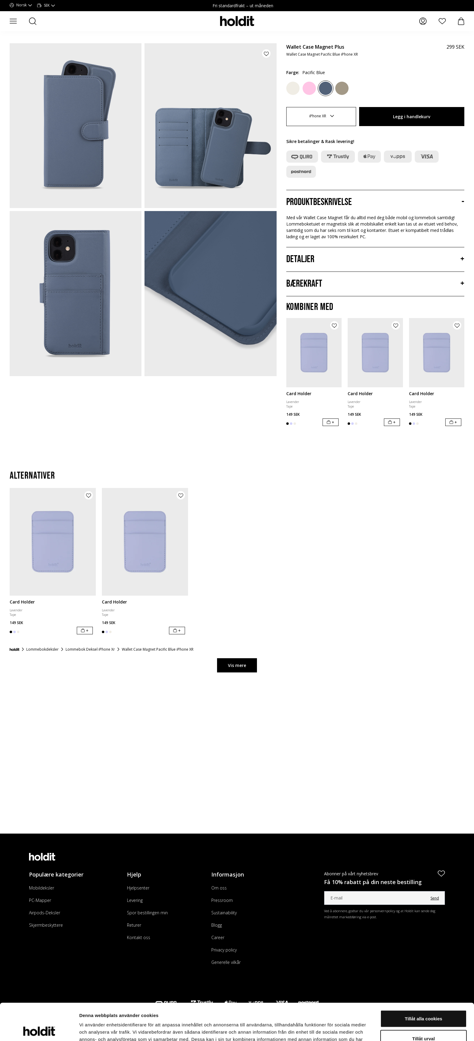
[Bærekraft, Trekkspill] (375, 284)
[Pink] (309, 88)
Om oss (219, 888)
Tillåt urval (423, 1001)
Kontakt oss (138, 937)
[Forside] (14, 649)
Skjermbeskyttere (46, 925)
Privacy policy (224, 950)
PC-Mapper (40, 900)
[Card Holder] (314, 352)
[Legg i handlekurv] (331, 422)
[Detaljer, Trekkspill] (375, 259)
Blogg (216, 925)
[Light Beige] (293, 88)
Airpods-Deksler (44, 913)
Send (434, 898)
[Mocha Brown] (342, 88)
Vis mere (237, 665)
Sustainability (224, 913)
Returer (134, 925)
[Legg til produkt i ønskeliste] (266, 53)
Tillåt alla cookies (423, 981)
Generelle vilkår (226, 962)
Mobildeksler (41, 888)
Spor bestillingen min (147, 913)
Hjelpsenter (138, 888)
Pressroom (222, 900)
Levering (135, 900)
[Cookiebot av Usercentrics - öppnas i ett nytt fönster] (39, 1029)
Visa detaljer (328, 1029)
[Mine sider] (423, 21)
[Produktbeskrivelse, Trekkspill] (375, 202)
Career (217, 937)
